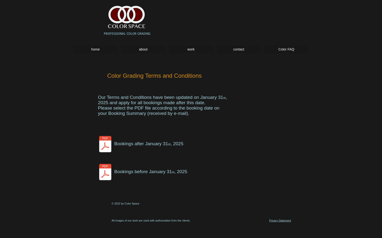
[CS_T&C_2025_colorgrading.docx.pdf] (105, 144)
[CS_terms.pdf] (105, 172)
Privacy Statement (280, 220)
